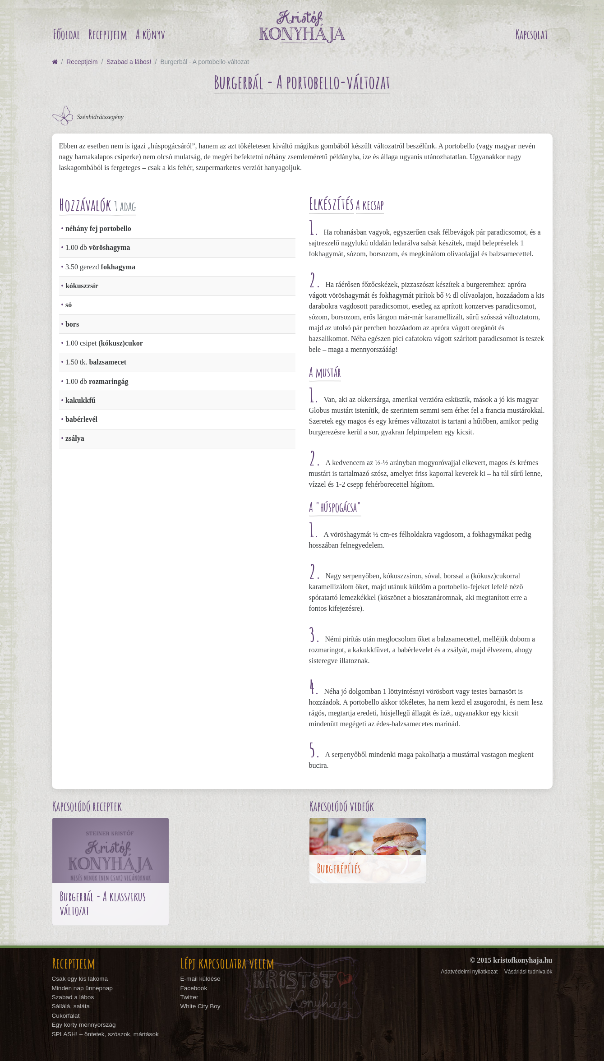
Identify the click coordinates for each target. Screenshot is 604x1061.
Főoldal (66, 35)
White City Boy (200, 1006)
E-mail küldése (200, 978)
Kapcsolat (531, 35)
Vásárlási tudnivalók (528, 972)
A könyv (150, 35)
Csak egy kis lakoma (80, 978)
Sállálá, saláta (71, 1006)
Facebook (193, 988)
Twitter (189, 997)
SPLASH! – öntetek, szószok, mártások (105, 1034)
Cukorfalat (66, 1015)
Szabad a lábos (73, 997)
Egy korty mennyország (84, 1024)
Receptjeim (107, 35)
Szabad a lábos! (128, 61)
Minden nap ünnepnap (82, 988)
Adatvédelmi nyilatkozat (469, 972)
